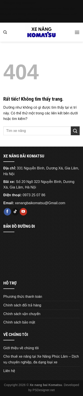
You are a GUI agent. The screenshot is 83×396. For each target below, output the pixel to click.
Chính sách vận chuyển (21, 314)
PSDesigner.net (44, 390)
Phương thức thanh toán (22, 296)
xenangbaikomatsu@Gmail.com (40, 203)
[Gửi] (75, 130)
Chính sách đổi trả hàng (22, 305)
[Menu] (77, 32)
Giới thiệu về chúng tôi (21, 348)
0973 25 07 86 (34, 195)
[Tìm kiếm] (5, 32)
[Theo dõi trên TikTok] (15, 212)
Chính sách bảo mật (19, 322)
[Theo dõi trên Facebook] (7, 212)
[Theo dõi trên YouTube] (23, 212)
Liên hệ (9, 371)
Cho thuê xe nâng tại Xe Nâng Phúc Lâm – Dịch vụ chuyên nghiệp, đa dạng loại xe (41, 359)
